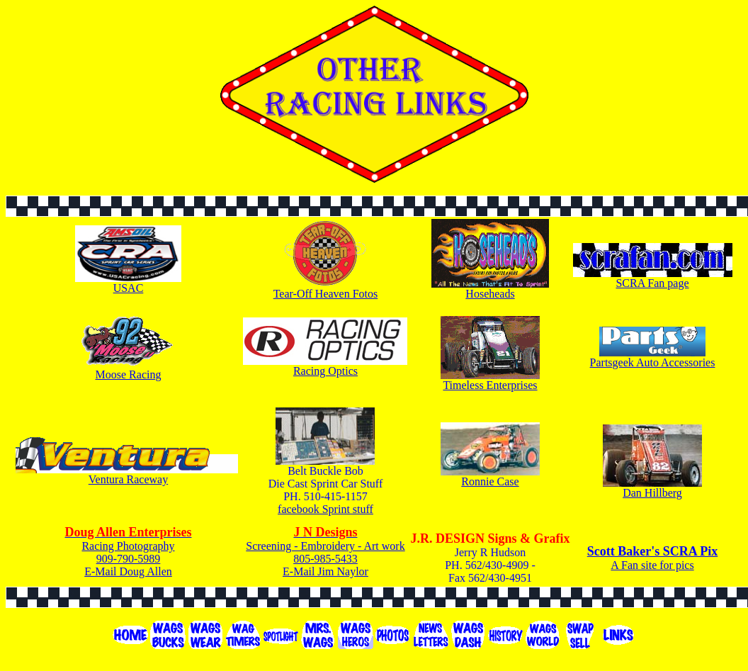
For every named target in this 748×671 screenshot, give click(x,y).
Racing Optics (325, 371)
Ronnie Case (489, 481)
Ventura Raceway (128, 479)
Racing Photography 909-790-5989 (127, 545)
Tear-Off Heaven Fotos (325, 294)
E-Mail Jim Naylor (325, 571)
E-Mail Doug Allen (128, 571)
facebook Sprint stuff (325, 509)
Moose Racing (129, 374)
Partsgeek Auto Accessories (652, 362)
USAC (128, 288)
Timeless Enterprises (490, 385)
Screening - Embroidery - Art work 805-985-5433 (325, 545)
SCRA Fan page (652, 283)
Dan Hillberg (652, 493)
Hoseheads (489, 294)
